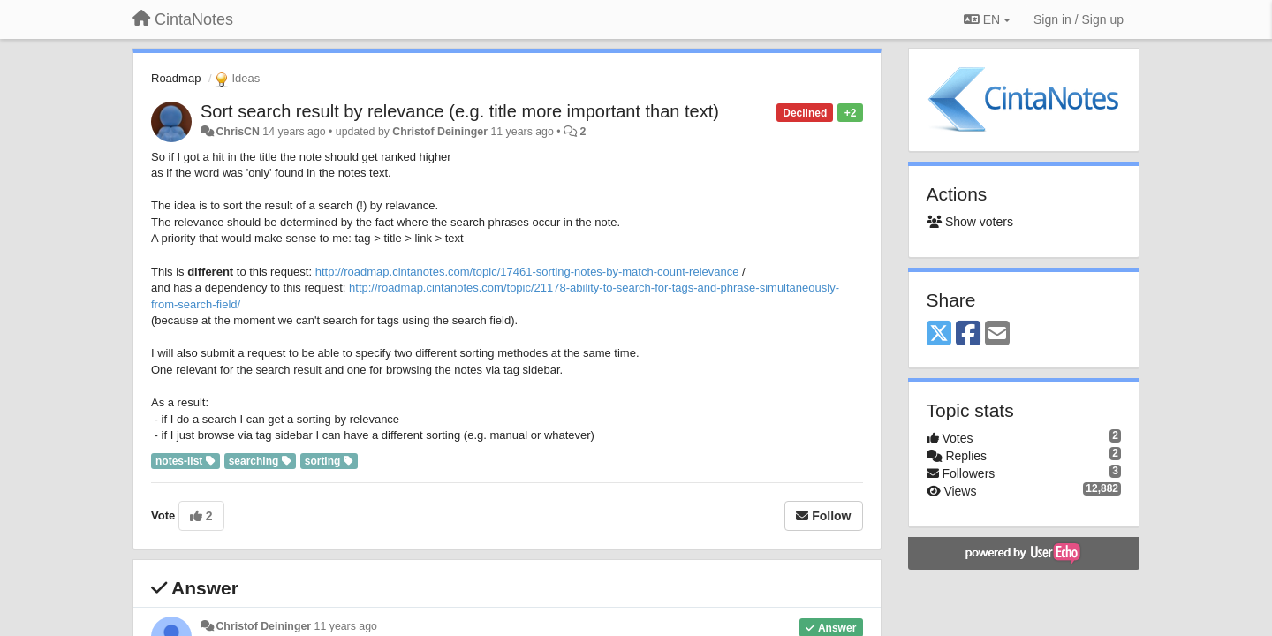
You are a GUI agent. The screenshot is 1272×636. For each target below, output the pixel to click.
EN (987, 19)
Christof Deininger (440, 131)
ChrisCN (237, 131)
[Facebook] (968, 334)
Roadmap (176, 78)
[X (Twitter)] (939, 334)
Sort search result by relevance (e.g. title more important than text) (460, 111)
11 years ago (345, 626)
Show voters (970, 222)
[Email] (997, 334)
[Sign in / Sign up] (1078, 19)
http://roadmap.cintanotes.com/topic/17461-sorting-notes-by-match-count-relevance (527, 271)
